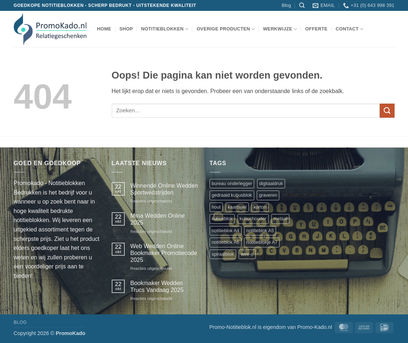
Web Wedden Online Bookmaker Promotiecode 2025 (163, 253)
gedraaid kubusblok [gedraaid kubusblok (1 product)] (232, 195)
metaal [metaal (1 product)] (280, 218)
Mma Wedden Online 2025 (157, 219)
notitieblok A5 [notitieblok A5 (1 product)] (260, 230)
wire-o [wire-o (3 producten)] (247, 254)
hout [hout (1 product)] (216, 207)
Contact (349, 29)
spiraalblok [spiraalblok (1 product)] (223, 254)
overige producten (226, 29)
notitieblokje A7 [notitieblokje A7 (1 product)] (261, 242)
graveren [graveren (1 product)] (268, 195)
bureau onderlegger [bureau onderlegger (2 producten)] (232, 183)
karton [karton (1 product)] (260, 207)
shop (126, 29)
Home (104, 29)
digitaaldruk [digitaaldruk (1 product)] (271, 183)
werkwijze (280, 29)
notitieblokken (165, 29)
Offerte (316, 29)
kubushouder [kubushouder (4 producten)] (253, 218)
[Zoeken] (302, 5)
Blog (286, 5)
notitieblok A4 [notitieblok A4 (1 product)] (225, 230)
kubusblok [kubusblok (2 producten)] (222, 218)
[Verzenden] (387, 111)
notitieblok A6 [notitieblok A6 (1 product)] (225, 242)
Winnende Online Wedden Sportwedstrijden (164, 189)
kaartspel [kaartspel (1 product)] (237, 207)
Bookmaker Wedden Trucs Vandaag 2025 (157, 286)
